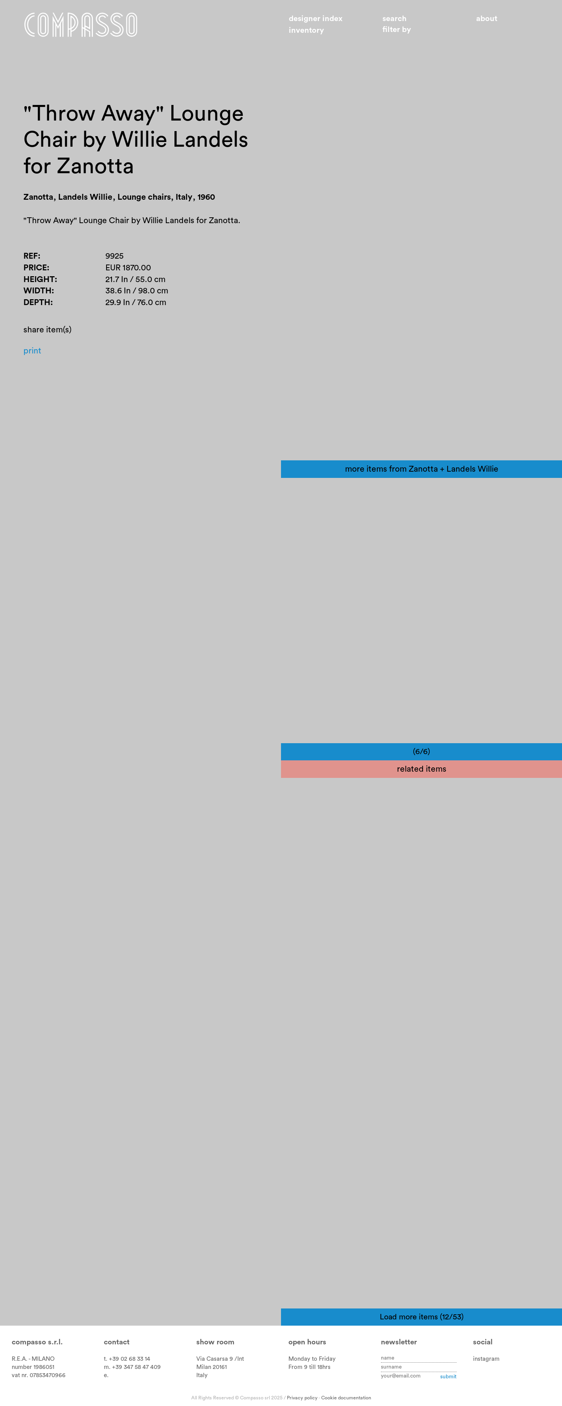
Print (32, 351)
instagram (486, 1359)
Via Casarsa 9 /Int (220, 1359)
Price (35, 268)
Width (37, 291)
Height (39, 279)
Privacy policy (302, 1397)
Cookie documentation (346, 1397)
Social (483, 1342)
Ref (30, 256)
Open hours (307, 1342)
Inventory (306, 30)
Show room (215, 1342)
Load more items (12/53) (422, 1317)
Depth (36, 302)
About (486, 19)
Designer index (316, 19)
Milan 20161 (211, 1367)
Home (80, 24)
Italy (202, 1375)
